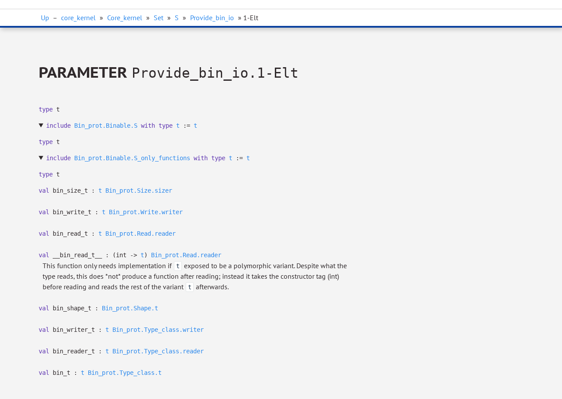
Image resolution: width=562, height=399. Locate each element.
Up (45, 17)
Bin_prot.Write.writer (146, 212)
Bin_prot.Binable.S (105, 125)
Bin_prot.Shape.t (130, 308)
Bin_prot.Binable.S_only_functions (132, 158)
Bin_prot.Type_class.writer (158, 329)
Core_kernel (124, 17)
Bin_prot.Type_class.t (125, 372)
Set (158, 17)
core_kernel (78, 17)
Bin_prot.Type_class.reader (158, 351)
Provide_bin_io (212, 17)
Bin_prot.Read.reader (140, 233)
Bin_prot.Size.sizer (138, 190)
